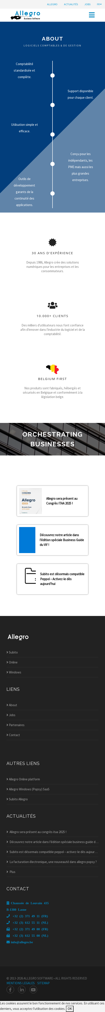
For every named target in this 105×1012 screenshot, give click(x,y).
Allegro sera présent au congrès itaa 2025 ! (36, 832)
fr (99, 4)
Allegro (52, 4)
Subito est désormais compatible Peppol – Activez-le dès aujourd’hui (62, 579)
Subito (12, 652)
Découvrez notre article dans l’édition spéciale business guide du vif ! (52, 842)
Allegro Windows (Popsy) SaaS (28, 789)
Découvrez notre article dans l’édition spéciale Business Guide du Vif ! (62, 540)
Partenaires (16, 725)
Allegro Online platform (23, 779)
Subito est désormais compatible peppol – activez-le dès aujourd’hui (52, 852)
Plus (11, 872)
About (12, 705)
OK (70, 1009)
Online (12, 662)
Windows (14, 672)
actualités (71, 4)
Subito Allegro (17, 799)
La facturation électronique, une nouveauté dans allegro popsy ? (52, 862)
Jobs (11, 715)
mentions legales (21, 983)
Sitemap (43, 983)
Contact (13, 735)
